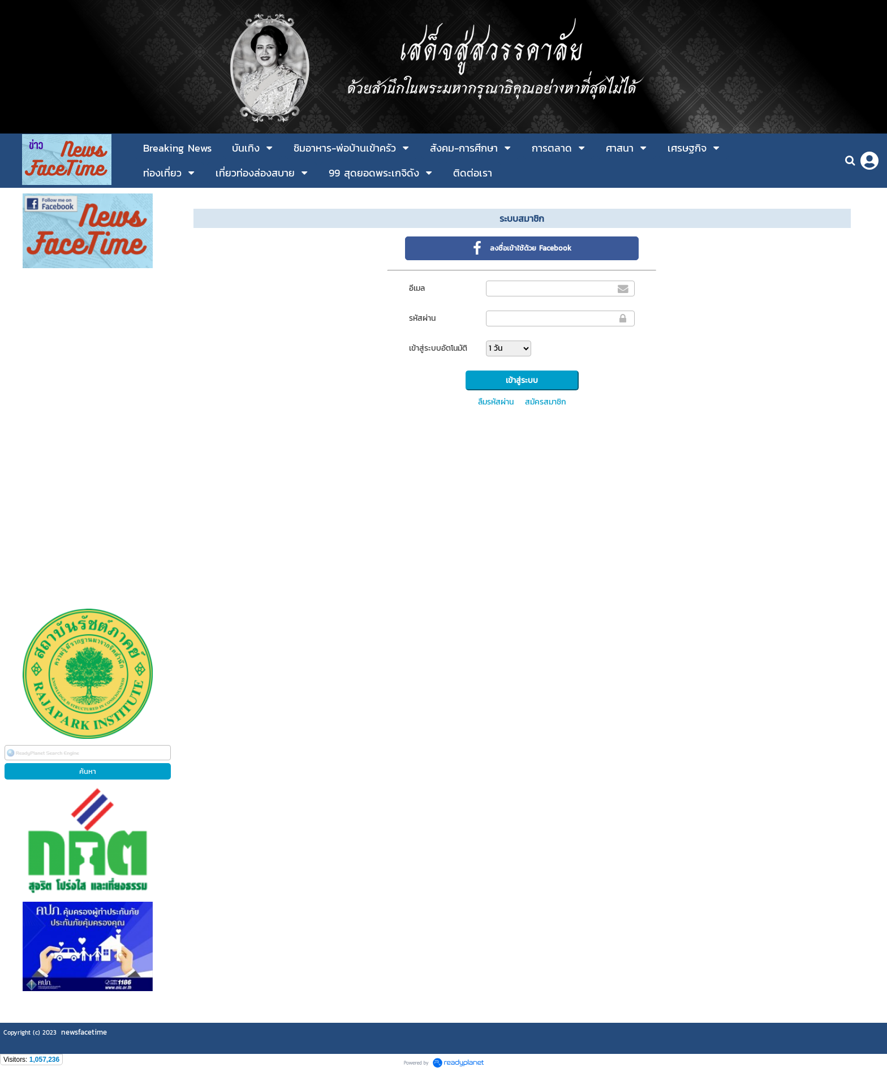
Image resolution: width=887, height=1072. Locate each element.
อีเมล (417, 288)
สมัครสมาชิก (545, 402)
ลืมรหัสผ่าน (496, 402)
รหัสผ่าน (422, 318)
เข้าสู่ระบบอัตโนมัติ (438, 348)
